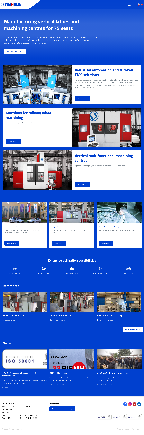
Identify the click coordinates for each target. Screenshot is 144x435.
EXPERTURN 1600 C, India (14, 315)
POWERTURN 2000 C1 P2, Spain (111, 315)
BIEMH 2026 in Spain (58, 372)
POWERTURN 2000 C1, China (62, 315)
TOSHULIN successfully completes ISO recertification (19, 374)
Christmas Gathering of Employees (112, 372)
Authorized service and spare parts (18, 226)
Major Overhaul (58, 226)
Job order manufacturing (109, 226)
